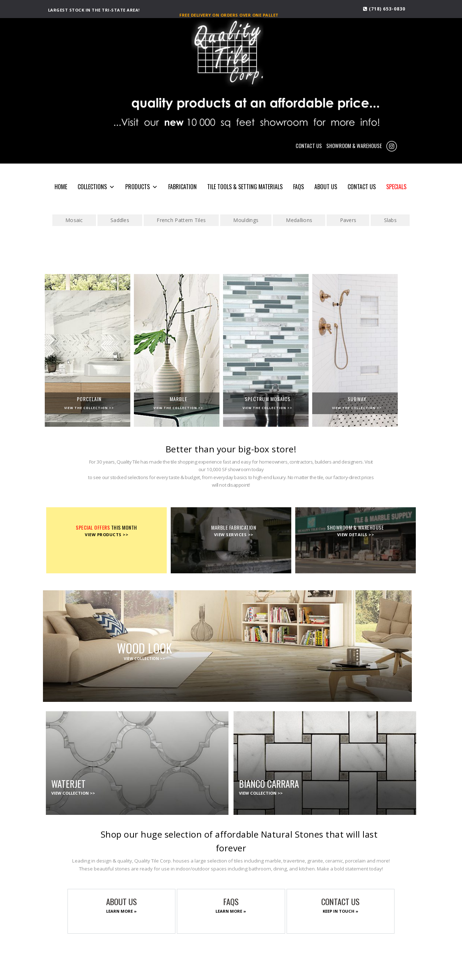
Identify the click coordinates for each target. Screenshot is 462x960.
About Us (325, 186)
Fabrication (182, 186)
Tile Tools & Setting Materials (245, 186)
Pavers (348, 220)
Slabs (390, 220)
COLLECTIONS (96, 187)
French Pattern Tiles (181, 220)
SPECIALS (396, 186)
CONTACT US (309, 145)
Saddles (119, 220)
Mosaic (74, 220)
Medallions (299, 220)
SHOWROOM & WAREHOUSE (354, 145)
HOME (61, 186)
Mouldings (245, 220)
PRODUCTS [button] (141, 187)
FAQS (298, 186)
